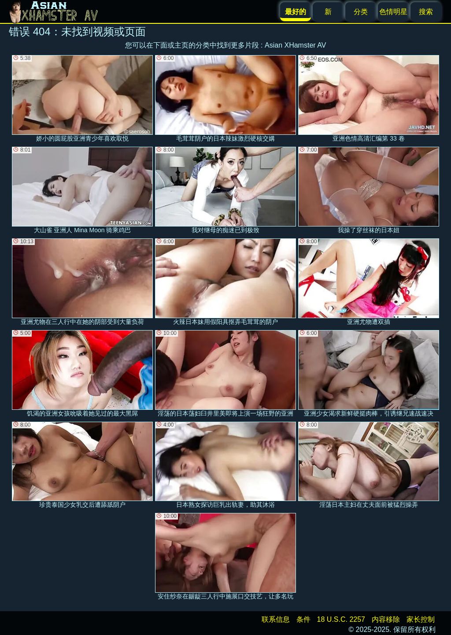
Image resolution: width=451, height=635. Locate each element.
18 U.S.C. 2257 (341, 619)
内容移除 (386, 619)
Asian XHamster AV (295, 45)
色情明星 (393, 11)
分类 (361, 11)
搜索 (426, 11)
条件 (303, 619)
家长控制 (421, 619)
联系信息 (276, 619)
